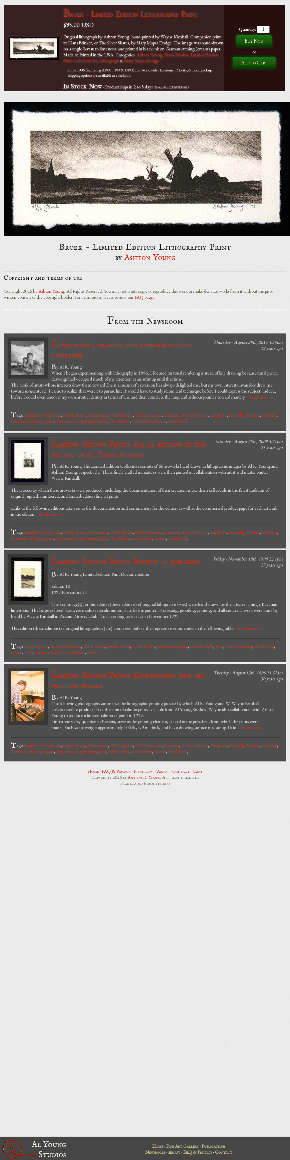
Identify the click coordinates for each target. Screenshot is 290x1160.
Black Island (94, 646)
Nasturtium (98, 415)
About (163, 771)
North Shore (74, 415)
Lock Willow (143, 646)
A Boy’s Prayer (195, 415)
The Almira (119, 421)
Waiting (253, 415)
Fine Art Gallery (182, 1146)
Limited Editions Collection (60, 652)
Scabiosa (171, 415)
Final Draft (177, 421)
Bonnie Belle (201, 646)
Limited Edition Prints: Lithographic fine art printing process (128, 680)
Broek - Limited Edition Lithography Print (130, 14)
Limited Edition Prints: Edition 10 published (125, 561)
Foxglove (218, 415)
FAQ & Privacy (116, 771)
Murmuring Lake (173, 646)
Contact (181, 771)
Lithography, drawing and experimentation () (121, 349)
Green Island (118, 646)
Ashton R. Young (144, 777)
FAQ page (143, 297)
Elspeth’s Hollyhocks (42, 415)
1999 (28, 652)
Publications (213, 1146)
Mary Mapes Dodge (141, 61)
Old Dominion (148, 415)
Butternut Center (65, 646)
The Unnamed (239, 646)
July (103, 421)
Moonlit (236, 415)
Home (93, 771)
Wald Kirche (121, 415)
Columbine (142, 421)
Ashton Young (149, 55)
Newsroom (144, 771)
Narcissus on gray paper (76, 421)
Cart (198, 771)
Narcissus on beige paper (32, 421)
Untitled (269, 415)
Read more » (260, 397)
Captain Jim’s (36, 646)
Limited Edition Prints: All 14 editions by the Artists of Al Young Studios (128, 449)
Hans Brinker (176, 55)
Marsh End (264, 646)
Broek (16, 652)
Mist (219, 646)
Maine (160, 421)
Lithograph (109, 61)
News (92, 652)
